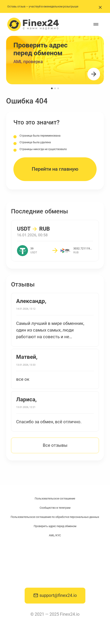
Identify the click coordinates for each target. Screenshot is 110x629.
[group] (55, 60)
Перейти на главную (55, 169)
